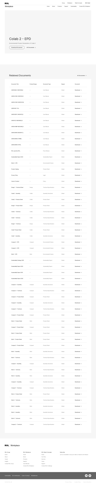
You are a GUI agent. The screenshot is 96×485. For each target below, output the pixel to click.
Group (63, 3)
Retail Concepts (78, 3)
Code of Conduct (26, 475)
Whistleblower (34, 475)
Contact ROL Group (9, 463)
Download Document (16, 47)
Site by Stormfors (87, 482)
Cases (43, 461)
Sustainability (74, 6)
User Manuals (26, 463)
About (53, 6)
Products (60, 6)
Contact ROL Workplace (84, 6)
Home (48, 6)
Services (43, 459)
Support (66, 6)
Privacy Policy (68, 482)
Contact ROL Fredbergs (47, 465)
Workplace (69, 3)
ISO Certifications (16, 475)
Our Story (44, 456)
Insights (6, 461)
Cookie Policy (77, 482)
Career (6, 459)
